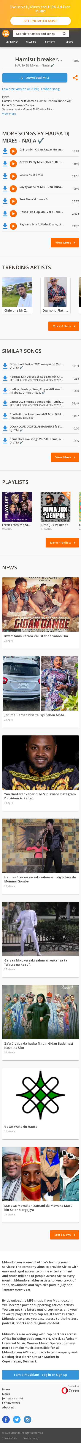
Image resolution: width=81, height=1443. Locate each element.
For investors (11, 1403)
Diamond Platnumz (55, 310)
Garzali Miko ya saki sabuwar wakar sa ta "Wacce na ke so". (35, 962)
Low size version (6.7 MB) (20, 89)
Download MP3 (34, 77)
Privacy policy (31, 1438)
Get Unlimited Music (40, 21)
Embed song (50, 89)
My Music (12, 42)
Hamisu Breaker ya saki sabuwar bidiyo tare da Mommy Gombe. (40, 879)
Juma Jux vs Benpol (55, 525)
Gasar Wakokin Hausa (20, 1127)
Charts (31, 42)
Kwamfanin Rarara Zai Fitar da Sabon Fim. (36, 636)
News (6, 1394)
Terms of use (9, 1438)
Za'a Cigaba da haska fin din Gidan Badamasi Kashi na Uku (38, 1045)
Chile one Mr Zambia (17, 310)
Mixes (69, 42)
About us (8, 1407)
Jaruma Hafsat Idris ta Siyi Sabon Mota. (34, 715)
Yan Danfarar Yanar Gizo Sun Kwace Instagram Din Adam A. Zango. (40, 796)
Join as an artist (12, 1398)
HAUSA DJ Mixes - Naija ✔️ (34, 65)
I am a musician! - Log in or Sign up (40, 1375)
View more (9, 114)
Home (6, 1389)
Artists (50, 42)
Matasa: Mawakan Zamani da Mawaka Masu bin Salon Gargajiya (38, 1208)
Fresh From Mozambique (17, 525)
